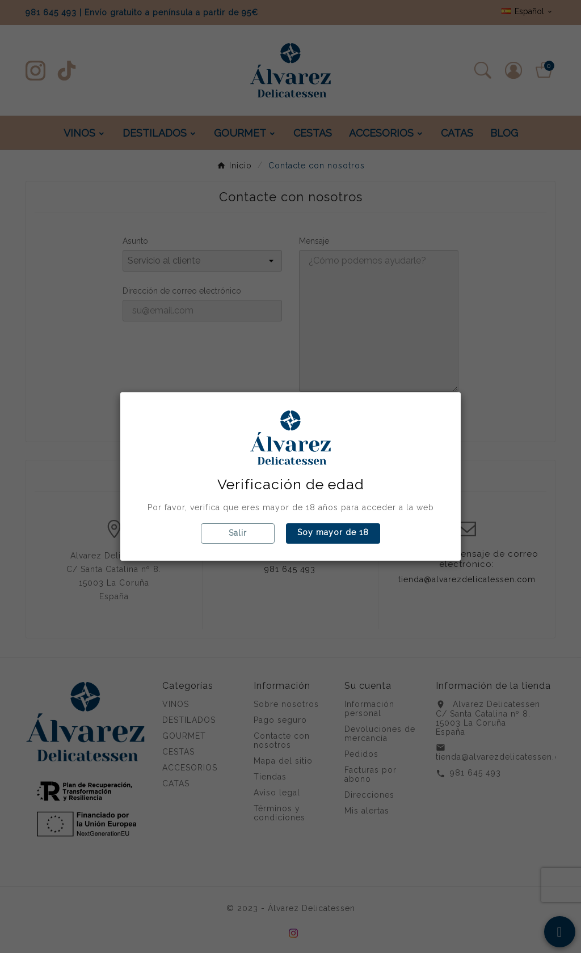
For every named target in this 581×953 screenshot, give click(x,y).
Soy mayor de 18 (333, 532)
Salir (238, 532)
